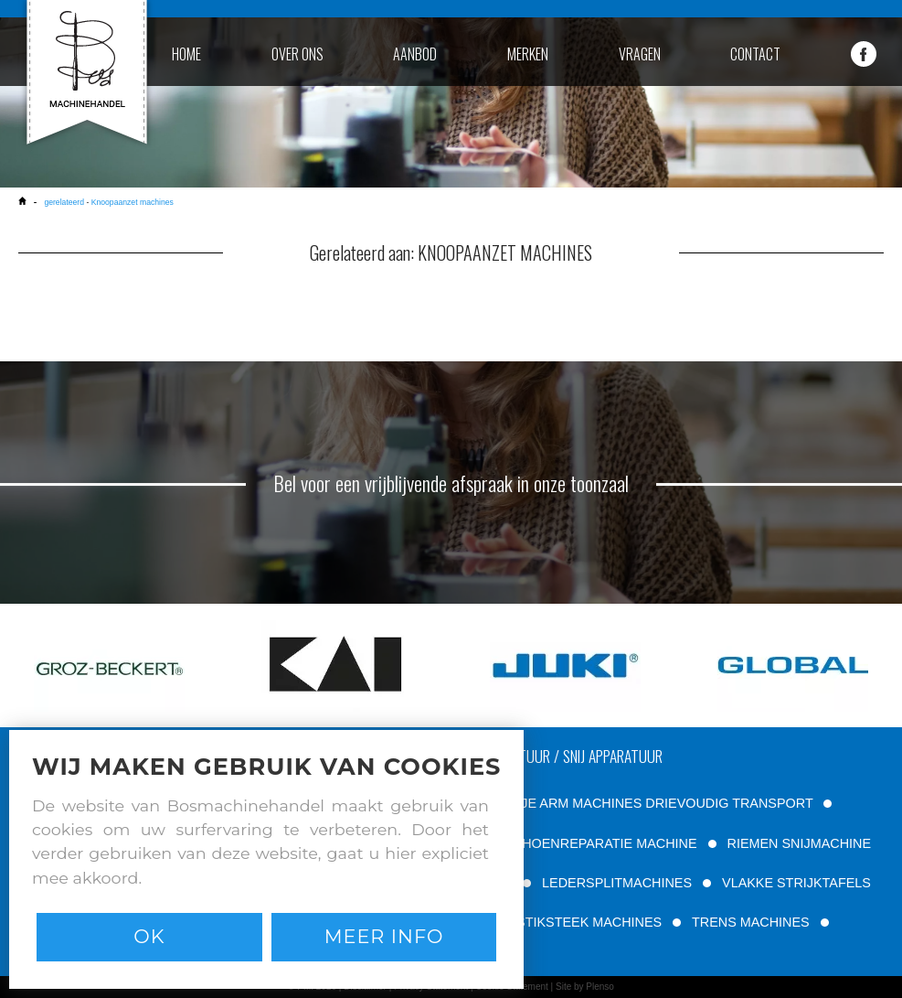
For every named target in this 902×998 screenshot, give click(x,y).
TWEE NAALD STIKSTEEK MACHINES (545, 922)
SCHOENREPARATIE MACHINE (600, 843)
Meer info (384, 936)
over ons (297, 54)
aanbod (415, 54)
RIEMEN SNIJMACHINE (799, 843)
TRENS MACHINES (751, 922)
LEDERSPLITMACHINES (617, 882)
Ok (148, 936)
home (186, 54)
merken (527, 54)
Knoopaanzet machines (132, 202)
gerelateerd (64, 202)
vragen (640, 54)
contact (755, 54)
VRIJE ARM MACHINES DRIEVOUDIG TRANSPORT (655, 803)
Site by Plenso (585, 987)
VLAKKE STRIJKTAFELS (796, 882)
